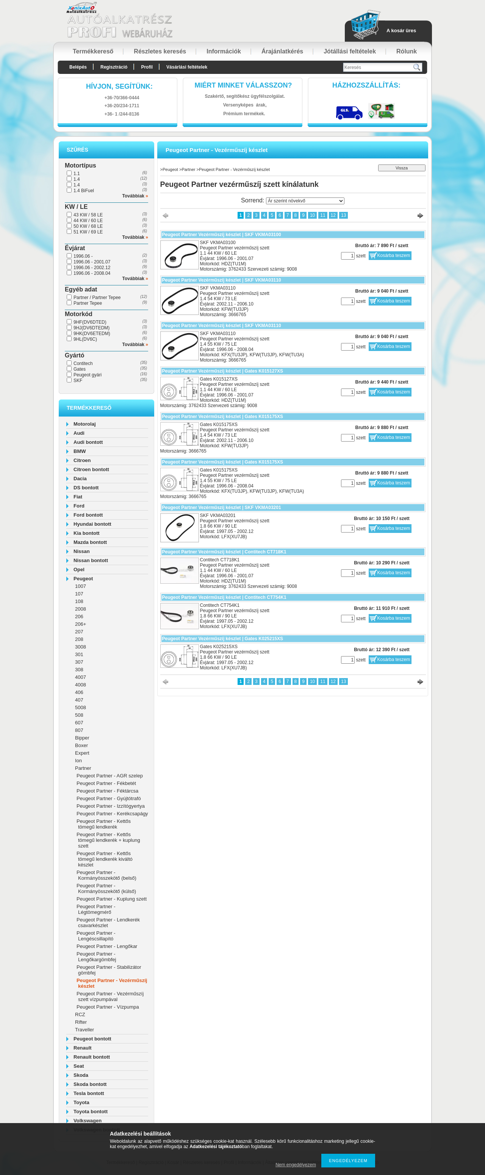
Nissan (82, 551)
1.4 (77, 179)
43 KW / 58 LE (88, 215)
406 (79, 692)
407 (79, 700)
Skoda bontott (90, 1084)
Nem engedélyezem (295, 1164)
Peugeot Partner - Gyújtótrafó (109, 798)
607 (79, 722)
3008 (80, 647)
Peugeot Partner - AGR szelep (110, 776)
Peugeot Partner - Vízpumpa (108, 1007)
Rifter (81, 1022)
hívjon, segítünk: (119, 86)
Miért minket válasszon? (243, 85)
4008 (80, 685)
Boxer (81, 745)
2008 (80, 609)
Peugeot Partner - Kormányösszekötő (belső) (106, 875)
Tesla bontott (89, 1093)
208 (79, 639)
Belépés (78, 67)
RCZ (80, 1014)
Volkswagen (88, 1120)
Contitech (83, 363)
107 (79, 594)
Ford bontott (88, 515)
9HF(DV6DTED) (90, 322)
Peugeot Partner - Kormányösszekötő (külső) (106, 888)
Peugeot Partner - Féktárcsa (107, 791)
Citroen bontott (91, 469)
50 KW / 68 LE (88, 226)
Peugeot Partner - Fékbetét (106, 783)
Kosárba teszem (393, 255)
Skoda (81, 1075)
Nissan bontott (91, 560)
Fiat (78, 497)
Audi (79, 433)
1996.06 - (83, 256)
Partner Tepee (88, 303)
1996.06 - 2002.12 (92, 267)
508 (79, 715)
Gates (80, 369)
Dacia (80, 478)
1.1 (77, 173)
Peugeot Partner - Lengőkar (107, 946)
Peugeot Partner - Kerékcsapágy (112, 813)
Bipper (82, 738)
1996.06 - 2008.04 (92, 273)
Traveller (84, 1029)
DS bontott (86, 487)
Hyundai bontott (92, 524)
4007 (80, 677)
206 (79, 616)
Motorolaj (85, 424)
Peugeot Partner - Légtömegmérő (96, 909)
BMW (80, 451)
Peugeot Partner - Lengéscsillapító (96, 936)
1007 (80, 586)
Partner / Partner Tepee (97, 297)
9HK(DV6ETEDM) (92, 333)
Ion (78, 760)
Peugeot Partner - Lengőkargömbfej (96, 956)
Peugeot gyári (88, 375)
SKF (78, 380)
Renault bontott (92, 1057)
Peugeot (83, 578)
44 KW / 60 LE (88, 220)
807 (79, 730)
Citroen (82, 460)
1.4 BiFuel (84, 190)
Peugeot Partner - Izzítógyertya (111, 806)
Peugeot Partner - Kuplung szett (112, 899)
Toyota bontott (91, 1111)
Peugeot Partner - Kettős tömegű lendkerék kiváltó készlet (105, 859)
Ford (79, 506)
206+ (80, 624)
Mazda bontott (90, 542)
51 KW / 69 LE (88, 232)
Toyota (81, 1102)
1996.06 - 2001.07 (92, 262)
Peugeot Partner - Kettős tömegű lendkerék (104, 824)
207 (79, 631)
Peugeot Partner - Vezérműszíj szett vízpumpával (110, 996)
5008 (80, 707)
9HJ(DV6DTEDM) (92, 328)
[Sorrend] (305, 200)
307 (79, 662)
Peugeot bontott (92, 1039)
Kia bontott (87, 533)
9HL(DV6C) (85, 339)
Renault (83, 1048)
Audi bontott (88, 442)
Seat (79, 1066)
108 (79, 601)
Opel (79, 569)
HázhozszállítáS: (366, 85)
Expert (82, 753)
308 (79, 669)
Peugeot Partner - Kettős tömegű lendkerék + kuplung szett (108, 840)
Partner (83, 768)
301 (79, 654)
